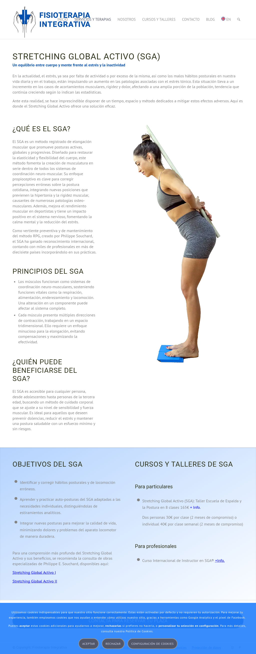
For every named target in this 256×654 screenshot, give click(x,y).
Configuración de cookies (152, 644)
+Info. (220, 560)
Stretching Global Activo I (34, 572)
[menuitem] (62, 19)
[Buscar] (239, 19)
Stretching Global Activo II (34, 581)
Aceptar (88, 644)
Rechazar (113, 644)
